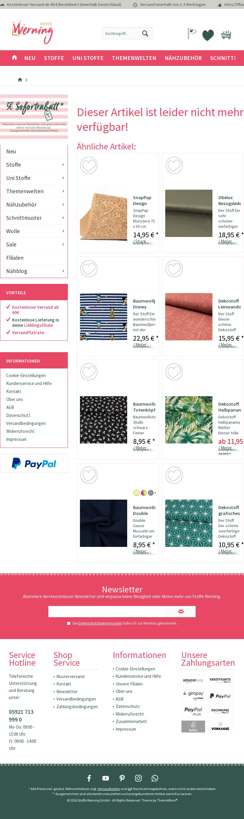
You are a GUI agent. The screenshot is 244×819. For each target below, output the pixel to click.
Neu (11, 151)
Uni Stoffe (18, 177)
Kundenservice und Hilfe (29, 383)
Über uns (14, 399)
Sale (11, 244)
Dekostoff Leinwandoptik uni (229, 304)
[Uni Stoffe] (88, 58)
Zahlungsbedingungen (77, 706)
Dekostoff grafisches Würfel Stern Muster (229, 510)
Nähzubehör (21, 204)
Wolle (13, 231)
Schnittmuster (24, 217)
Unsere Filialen (129, 684)
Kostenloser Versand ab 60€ (35, 309)
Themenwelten (25, 191)
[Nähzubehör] (183, 58)
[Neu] (30, 58)
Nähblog (16, 270)
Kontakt (13, 391)
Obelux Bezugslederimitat (229, 200)
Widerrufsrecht (20, 431)
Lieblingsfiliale (38, 325)
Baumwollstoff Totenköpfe (144, 407)
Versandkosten (109, 788)
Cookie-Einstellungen (26, 375)
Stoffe (13, 164)
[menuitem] (226, 32)
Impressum (16, 439)
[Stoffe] (54, 58)
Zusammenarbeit (131, 721)
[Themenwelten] (134, 58)
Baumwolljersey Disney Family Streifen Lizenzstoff (144, 304)
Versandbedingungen (26, 423)
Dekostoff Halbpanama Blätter (229, 407)
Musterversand (70, 676)
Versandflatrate (28, 332)
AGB (10, 407)
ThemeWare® (167, 800)
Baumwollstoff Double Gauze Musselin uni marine (144, 510)
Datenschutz (18, 415)
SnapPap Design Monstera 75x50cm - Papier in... (143, 200)
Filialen (15, 257)
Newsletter (67, 691)
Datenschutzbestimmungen (100, 623)
